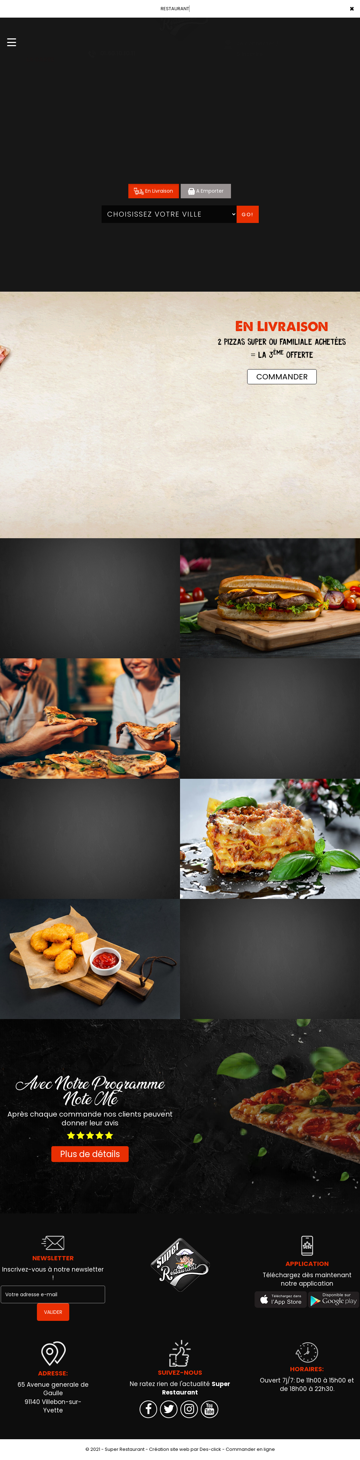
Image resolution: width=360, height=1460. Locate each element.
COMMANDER (282, 376)
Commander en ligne (250, 1449)
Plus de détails (90, 1154)
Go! (247, 214)
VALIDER (53, 1312)
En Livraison (153, 191)
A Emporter (206, 191)
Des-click (210, 1449)
